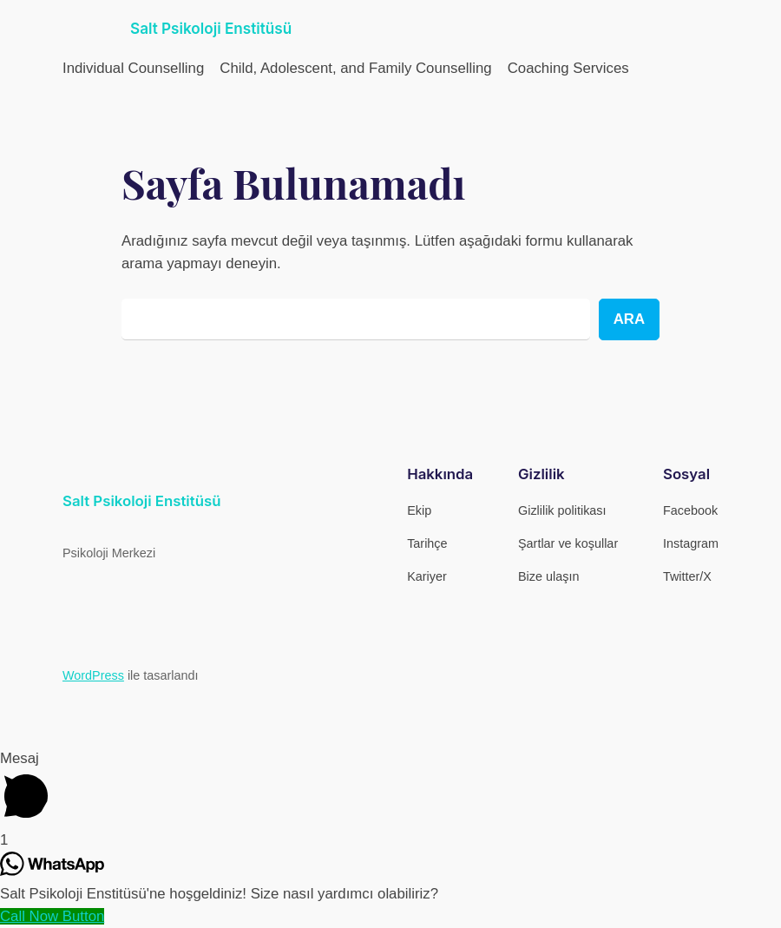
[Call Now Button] (52, 916)
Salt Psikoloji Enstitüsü (211, 28)
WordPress (93, 675)
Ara (629, 319)
